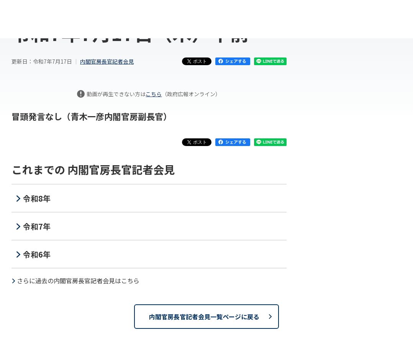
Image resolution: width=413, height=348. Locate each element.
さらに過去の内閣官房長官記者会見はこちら (78, 280)
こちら (154, 94)
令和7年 (37, 226)
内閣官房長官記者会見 (107, 61)
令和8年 (37, 198)
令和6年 (37, 254)
